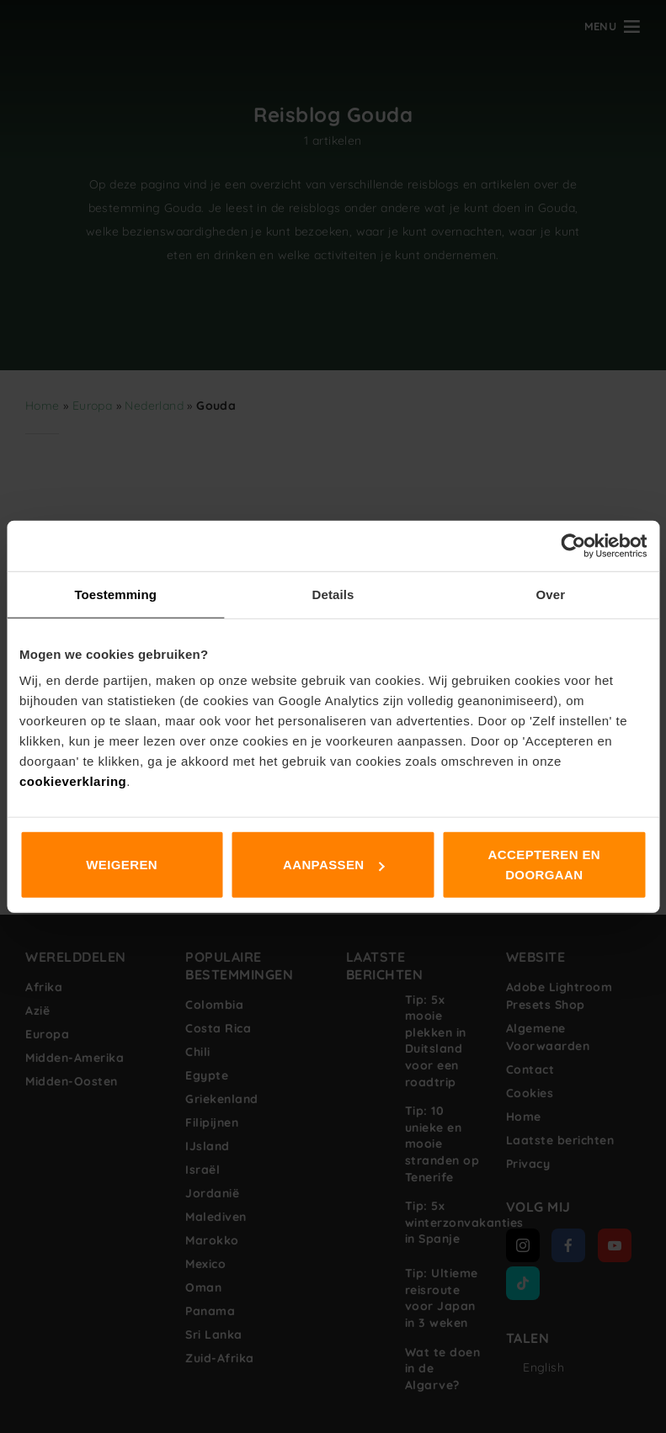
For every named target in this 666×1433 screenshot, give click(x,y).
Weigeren (121, 864)
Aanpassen (334, 864)
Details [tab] (333, 593)
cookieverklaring (72, 781)
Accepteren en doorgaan (544, 864)
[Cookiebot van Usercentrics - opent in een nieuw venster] (573, 545)
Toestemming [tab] (115, 593)
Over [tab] (551, 593)
